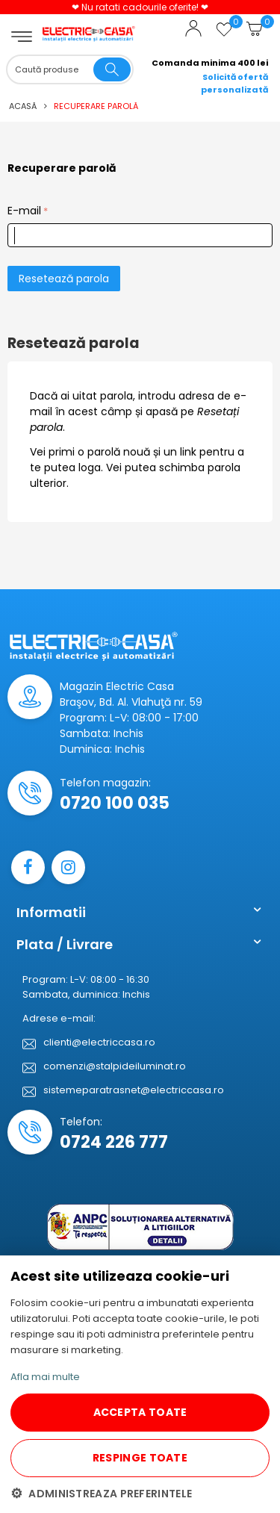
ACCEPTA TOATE (140, 1412)
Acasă (23, 106)
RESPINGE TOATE (140, 1457)
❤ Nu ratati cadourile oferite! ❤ (140, 7)
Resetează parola (64, 278)
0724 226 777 (114, 1142)
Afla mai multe (45, 1377)
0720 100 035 (114, 803)
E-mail (24, 210)
